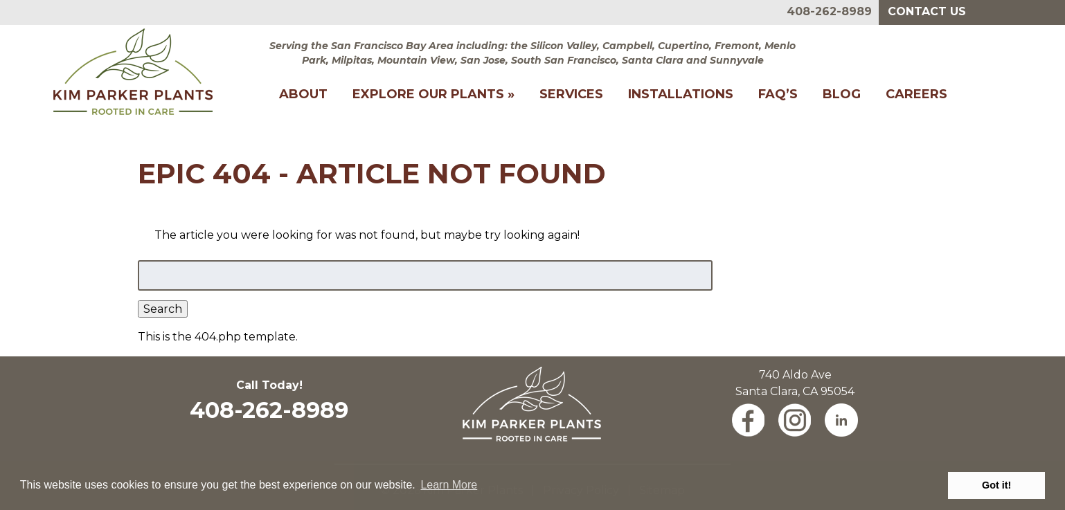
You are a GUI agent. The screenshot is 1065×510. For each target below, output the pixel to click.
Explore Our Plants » (433, 94)
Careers (916, 94)
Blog (842, 94)
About (303, 94)
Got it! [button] (996, 485)
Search (162, 309)
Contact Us (927, 11)
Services (571, 94)
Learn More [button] (448, 485)
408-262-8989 (829, 11)
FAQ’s (778, 94)
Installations (680, 94)
